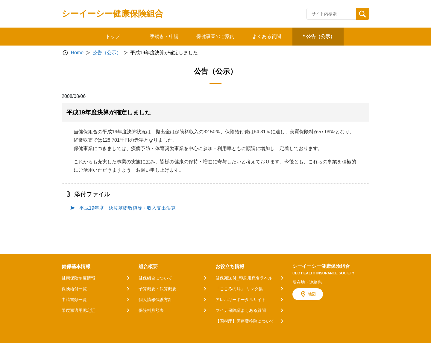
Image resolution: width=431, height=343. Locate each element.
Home (77, 52)
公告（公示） (106, 52)
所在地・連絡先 (307, 282)
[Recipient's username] (331, 14)
